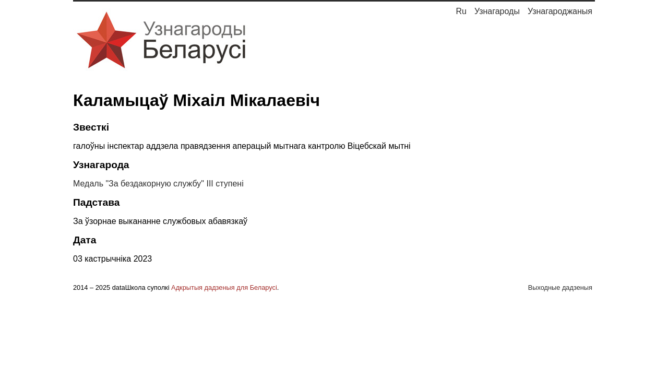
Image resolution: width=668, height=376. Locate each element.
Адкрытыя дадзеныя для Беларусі (224, 287)
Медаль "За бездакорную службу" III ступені (158, 183)
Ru (461, 11)
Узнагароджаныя (560, 11)
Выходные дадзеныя (560, 287)
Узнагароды (497, 11)
